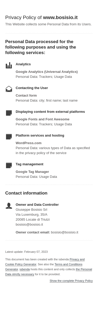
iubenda (25, 269)
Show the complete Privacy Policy (71, 280)
